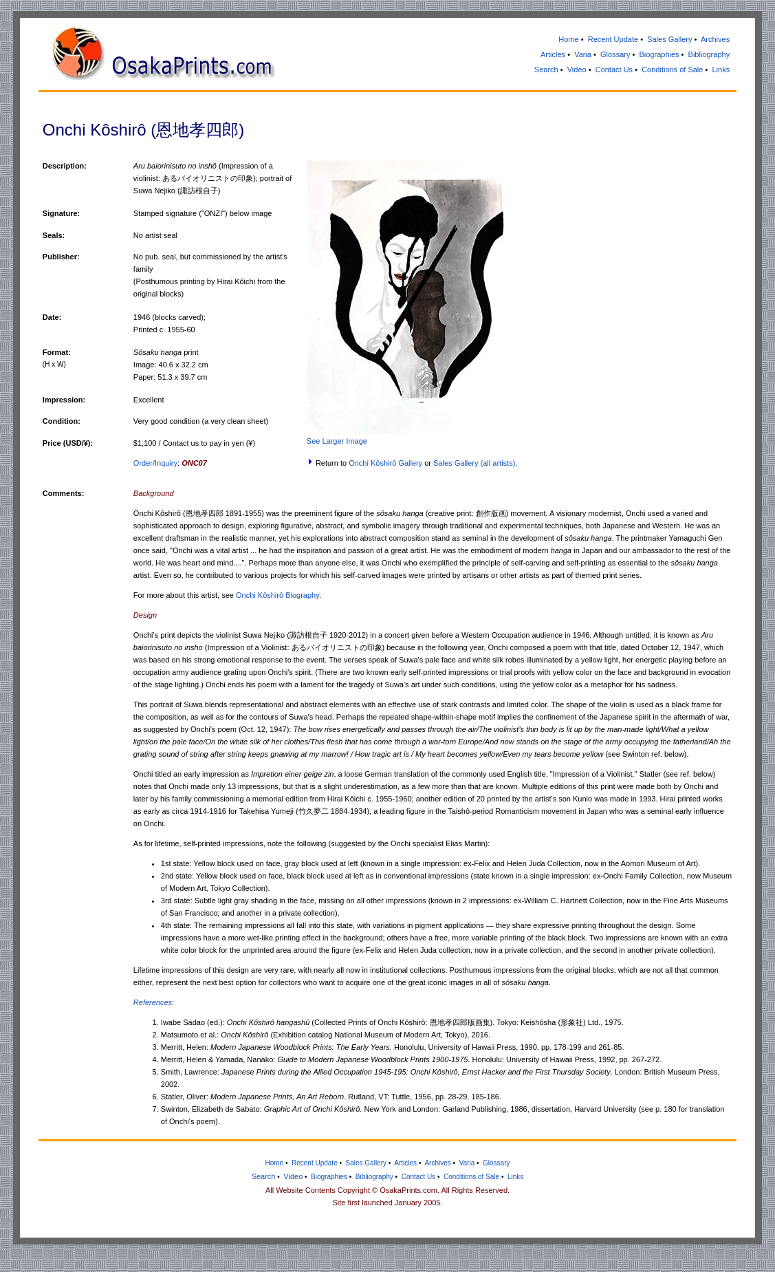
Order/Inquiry (155, 463)
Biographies (659, 54)
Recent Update (613, 39)
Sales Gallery (669, 39)
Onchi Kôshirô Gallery (385, 463)
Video (577, 69)
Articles (553, 54)
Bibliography (709, 54)
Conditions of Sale (672, 69)
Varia (582, 54)
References (152, 1002)
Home (568, 39)
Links (721, 69)
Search (546, 69)
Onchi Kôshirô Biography (277, 595)
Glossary (615, 54)
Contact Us (614, 69)
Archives (715, 39)
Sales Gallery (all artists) (474, 463)
